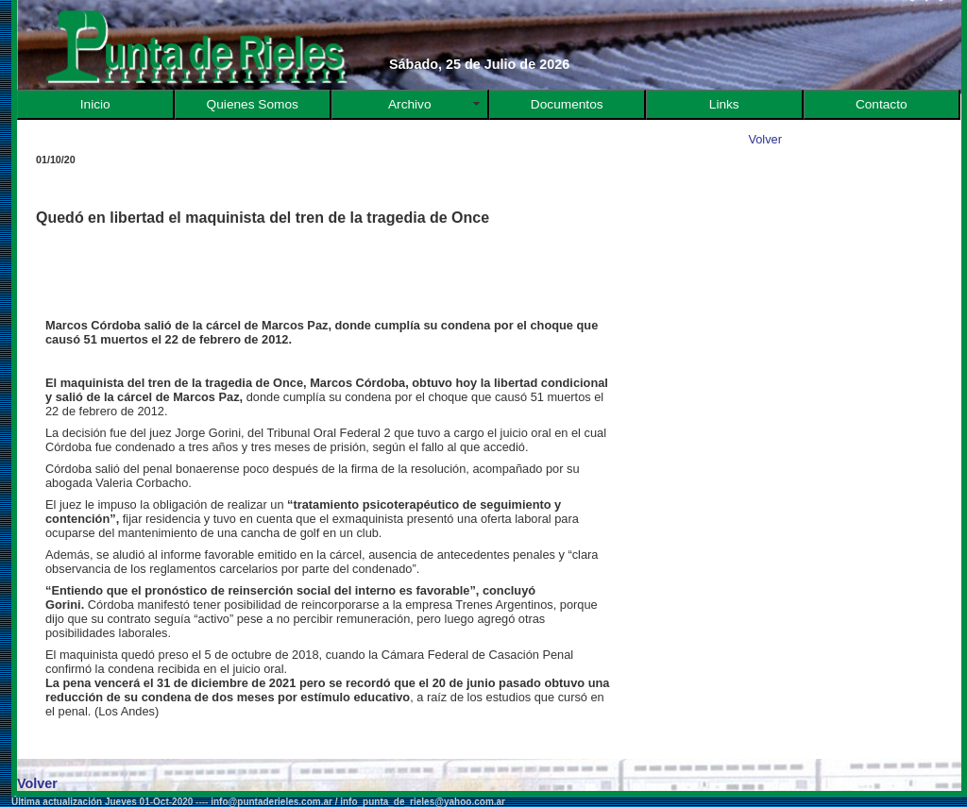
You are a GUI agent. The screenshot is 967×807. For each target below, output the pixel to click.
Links (724, 104)
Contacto (882, 104)
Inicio (95, 104)
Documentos (567, 104)
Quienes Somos (252, 104)
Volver (765, 139)
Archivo (410, 104)
